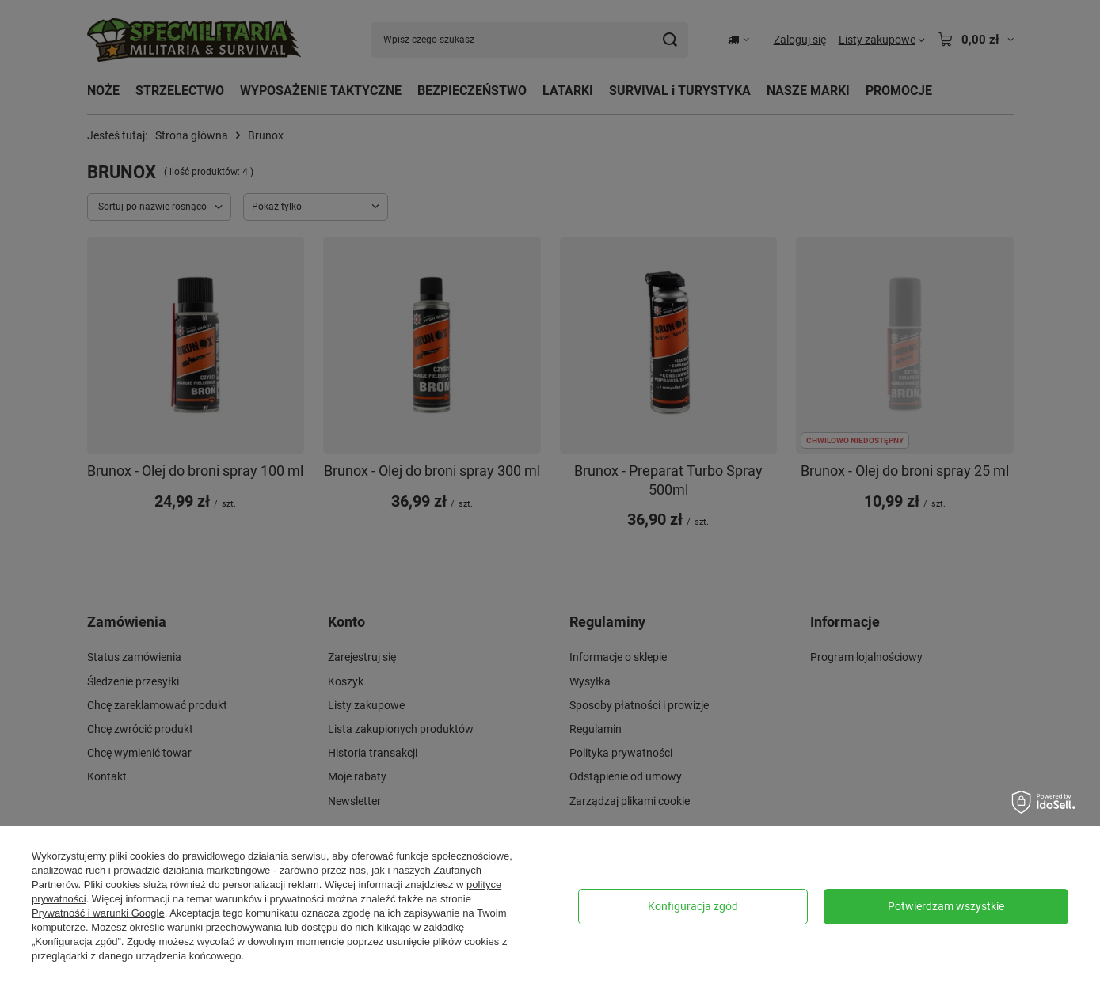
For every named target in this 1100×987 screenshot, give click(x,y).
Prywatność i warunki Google (98, 913)
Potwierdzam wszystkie (946, 906)
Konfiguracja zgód (693, 906)
